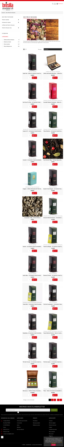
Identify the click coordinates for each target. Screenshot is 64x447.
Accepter (53, 444)
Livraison (51, 421)
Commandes (19, 423)
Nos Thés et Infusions (7, 17)
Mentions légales (52, 423)
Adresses (19, 427)
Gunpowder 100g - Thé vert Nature (32, 218)
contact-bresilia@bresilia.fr (8, 434)
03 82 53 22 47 (6, 429)
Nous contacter (52, 431)
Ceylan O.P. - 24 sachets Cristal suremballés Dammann (35, 131)
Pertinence (53, 49)
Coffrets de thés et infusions (8, 25)
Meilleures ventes (36, 425)
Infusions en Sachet (6, 22)
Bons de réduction (20, 429)
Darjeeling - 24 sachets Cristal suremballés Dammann (35, 333)
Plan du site (51, 434)
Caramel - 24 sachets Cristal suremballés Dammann (34, 160)
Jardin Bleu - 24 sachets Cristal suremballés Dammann (35, 275)
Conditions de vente (53, 429)
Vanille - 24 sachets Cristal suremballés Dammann (34, 247)
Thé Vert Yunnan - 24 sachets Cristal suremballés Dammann (36, 362)
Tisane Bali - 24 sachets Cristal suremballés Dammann (35, 304)
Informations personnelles (22, 421)
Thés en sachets (5, 20)
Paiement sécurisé (52, 425)
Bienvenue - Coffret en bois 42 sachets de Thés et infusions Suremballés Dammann (42, 391)
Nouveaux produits (36, 423)
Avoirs (18, 425)
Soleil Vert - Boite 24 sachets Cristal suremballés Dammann (36, 73)
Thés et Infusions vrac (7, 28)
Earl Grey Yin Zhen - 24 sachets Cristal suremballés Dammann (37, 102)
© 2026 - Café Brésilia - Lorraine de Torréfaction (32, 444)
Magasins (51, 436)
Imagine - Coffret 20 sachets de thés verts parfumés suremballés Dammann (40, 189)
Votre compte (20, 418)
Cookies (50, 427)
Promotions (35, 421)
